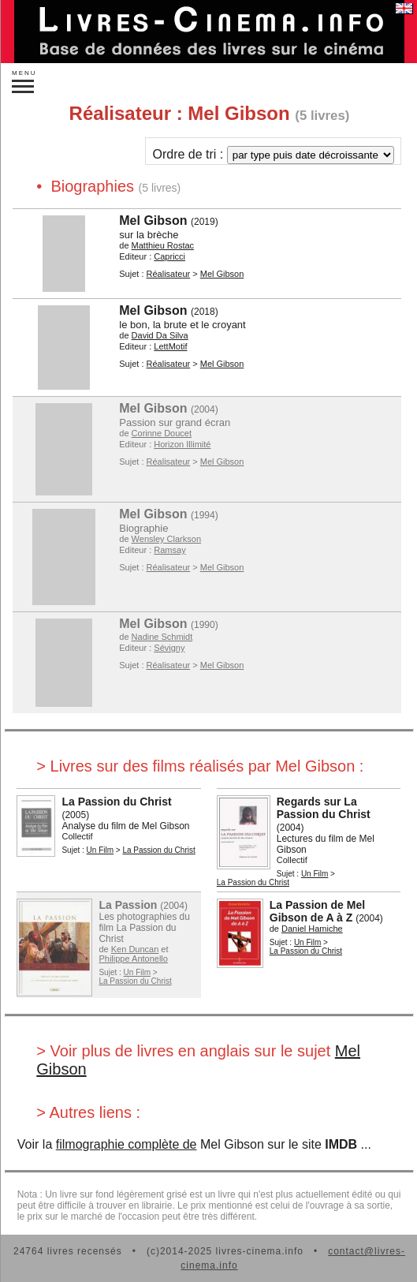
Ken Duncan (135, 949)
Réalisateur (169, 273)
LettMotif (170, 346)
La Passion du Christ (116, 801)
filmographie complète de (126, 1144)
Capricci (169, 256)
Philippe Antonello (133, 958)
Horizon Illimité (182, 444)
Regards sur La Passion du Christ (323, 807)
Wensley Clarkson (166, 539)
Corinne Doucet (162, 433)
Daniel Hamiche (312, 928)
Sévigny (169, 647)
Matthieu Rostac (163, 245)
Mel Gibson (153, 220)
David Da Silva (160, 335)
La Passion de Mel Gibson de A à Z (317, 911)
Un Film (100, 850)
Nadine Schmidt (162, 636)
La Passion (128, 905)
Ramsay (169, 550)
